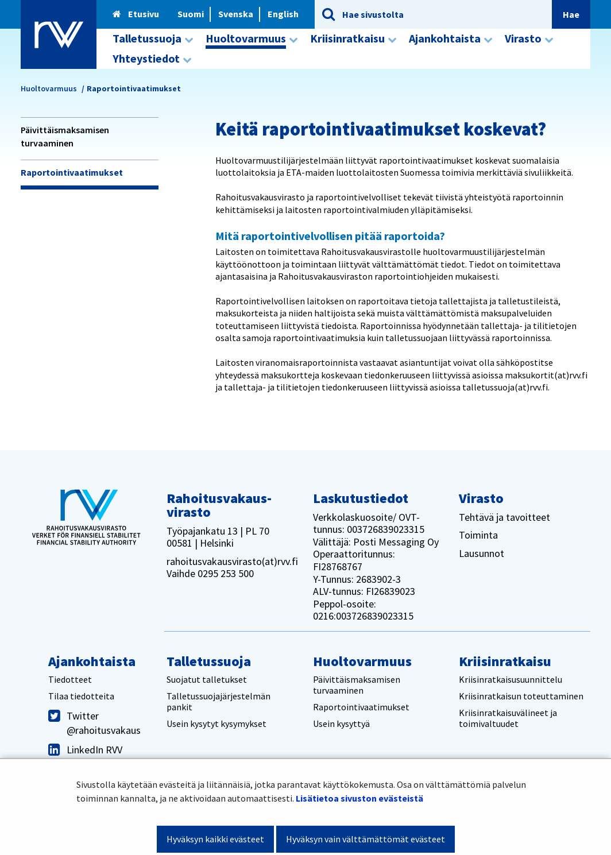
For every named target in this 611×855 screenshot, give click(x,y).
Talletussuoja (209, 661)
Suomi (190, 14)
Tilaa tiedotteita (81, 696)
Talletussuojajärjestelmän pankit (218, 701)
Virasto (481, 498)
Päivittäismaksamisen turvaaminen (65, 136)
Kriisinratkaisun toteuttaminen (521, 696)
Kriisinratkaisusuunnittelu (510, 679)
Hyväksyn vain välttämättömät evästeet (365, 839)
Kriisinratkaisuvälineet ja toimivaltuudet (508, 718)
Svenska (235, 14)
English (283, 14)
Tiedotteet (70, 679)
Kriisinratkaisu (505, 661)
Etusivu (136, 14)
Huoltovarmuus (49, 88)
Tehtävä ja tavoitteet (504, 517)
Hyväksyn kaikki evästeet (215, 839)
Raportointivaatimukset (72, 172)
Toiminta (478, 534)
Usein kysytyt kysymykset (216, 723)
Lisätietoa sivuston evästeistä (359, 798)
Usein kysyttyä (341, 723)
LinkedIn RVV (94, 749)
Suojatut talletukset (207, 679)
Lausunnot (481, 553)
